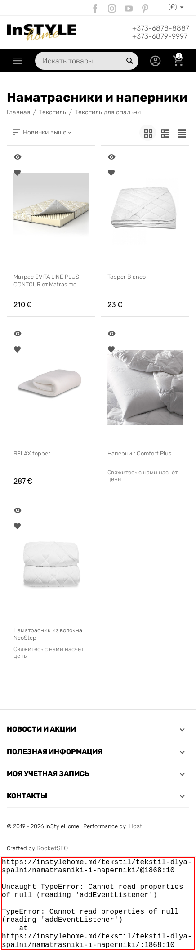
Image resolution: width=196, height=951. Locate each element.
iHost (134, 826)
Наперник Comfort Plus (138, 453)
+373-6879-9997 (159, 36)
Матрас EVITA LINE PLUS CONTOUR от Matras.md (46, 280)
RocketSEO (52, 848)
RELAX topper (31, 453)
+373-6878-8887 (160, 28)
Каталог (17, 60)
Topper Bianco (126, 276)
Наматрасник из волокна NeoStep (47, 634)
